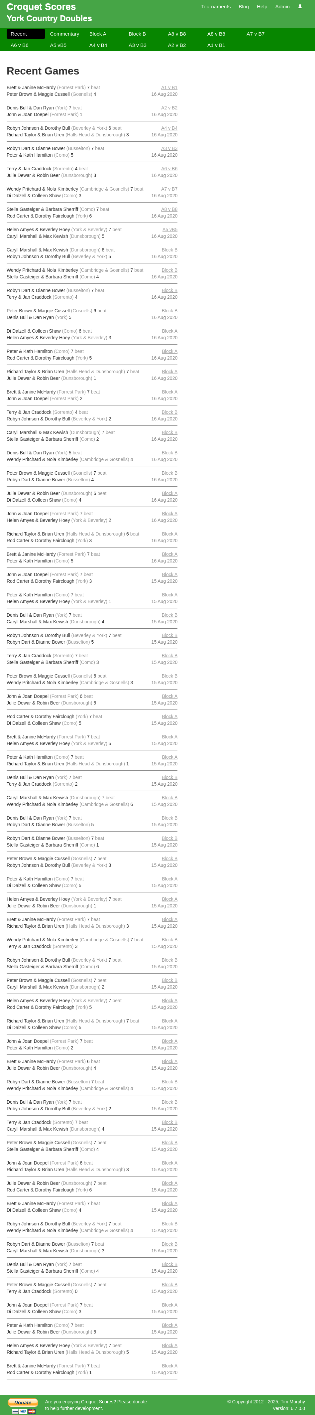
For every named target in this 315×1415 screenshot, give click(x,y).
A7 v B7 (255, 34)
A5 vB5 (58, 45)
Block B (137, 34)
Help (262, 6)
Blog (244, 6)
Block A (97, 34)
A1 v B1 (216, 45)
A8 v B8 (177, 34)
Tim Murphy (293, 1401)
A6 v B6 (20, 45)
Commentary (64, 34)
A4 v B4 (98, 45)
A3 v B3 (138, 45)
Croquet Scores (41, 6)
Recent (19, 34)
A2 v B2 (177, 45)
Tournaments (216, 6)
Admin (282, 6)
